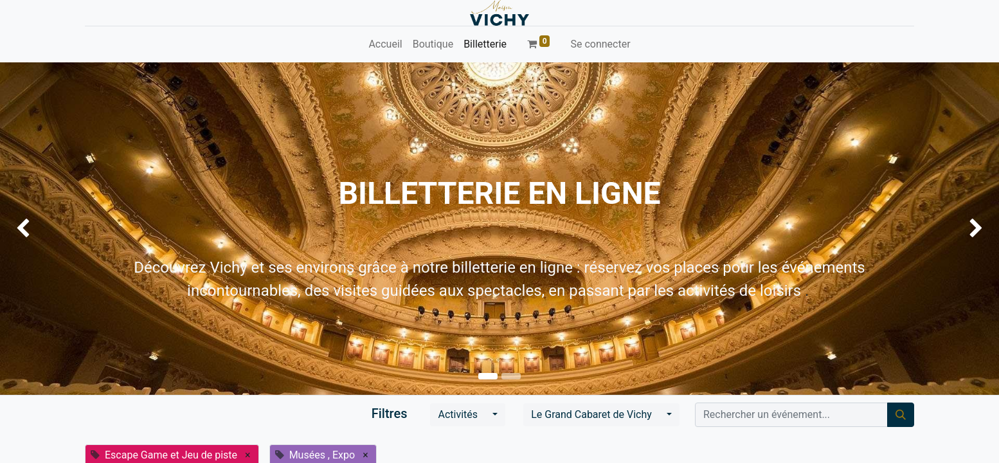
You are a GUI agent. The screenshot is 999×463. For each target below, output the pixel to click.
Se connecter (600, 44)
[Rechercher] (900, 415)
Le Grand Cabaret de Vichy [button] (592, 414)
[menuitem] (385, 44)
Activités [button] (459, 414)
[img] (40, 228)
